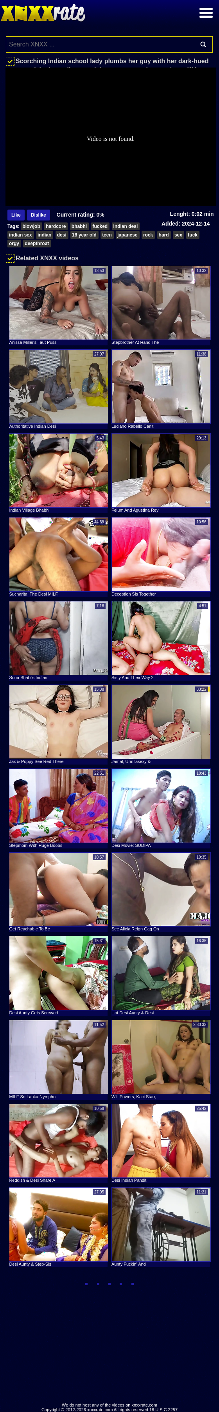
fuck (192, 235)
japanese (127, 235)
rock (148, 235)
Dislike (38, 215)
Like (16, 215)
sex (178, 235)
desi (61, 235)
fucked (100, 226)
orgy (14, 243)
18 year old (84, 235)
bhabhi (79, 226)
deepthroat (37, 243)
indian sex (20, 235)
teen (107, 235)
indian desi (125, 226)
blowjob (31, 226)
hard (164, 235)
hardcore (56, 226)
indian (44, 235)
